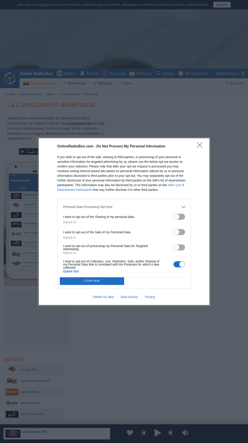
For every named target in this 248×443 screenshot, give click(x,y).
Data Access (129, 297)
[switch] (179, 217)
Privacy (150, 297)
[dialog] (124, 221)
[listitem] (124, 207)
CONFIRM (92, 281)
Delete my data (103, 297)
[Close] (201, 146)
